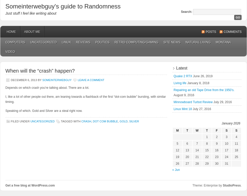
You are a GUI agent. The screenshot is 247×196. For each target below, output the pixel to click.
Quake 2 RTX (183, 76)
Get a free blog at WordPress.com (30, 185)
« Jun (176, 170)
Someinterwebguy (57, 80)
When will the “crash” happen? (40, 71)
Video (10, 52)
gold (124, 121)
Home (11, 32)
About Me (32, 32)
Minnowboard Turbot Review (193, 102)
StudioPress (232, 185)
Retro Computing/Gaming (136, 42)
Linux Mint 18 (183, 109)
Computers (15, 42)
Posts (211, 32)
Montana (223, 42)
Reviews (83, 42)
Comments (233, 32)
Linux (66, 42)
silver (134, 121)
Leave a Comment (91, 80)
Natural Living (198, 42)
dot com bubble (105, 121)
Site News (172, 42)
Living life (180, 83)
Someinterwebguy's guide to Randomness (63, 6)
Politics (102, 42)
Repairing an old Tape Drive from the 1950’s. (204, 90)
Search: (186, 12)
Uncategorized (43, 42)
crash (86, 121)
